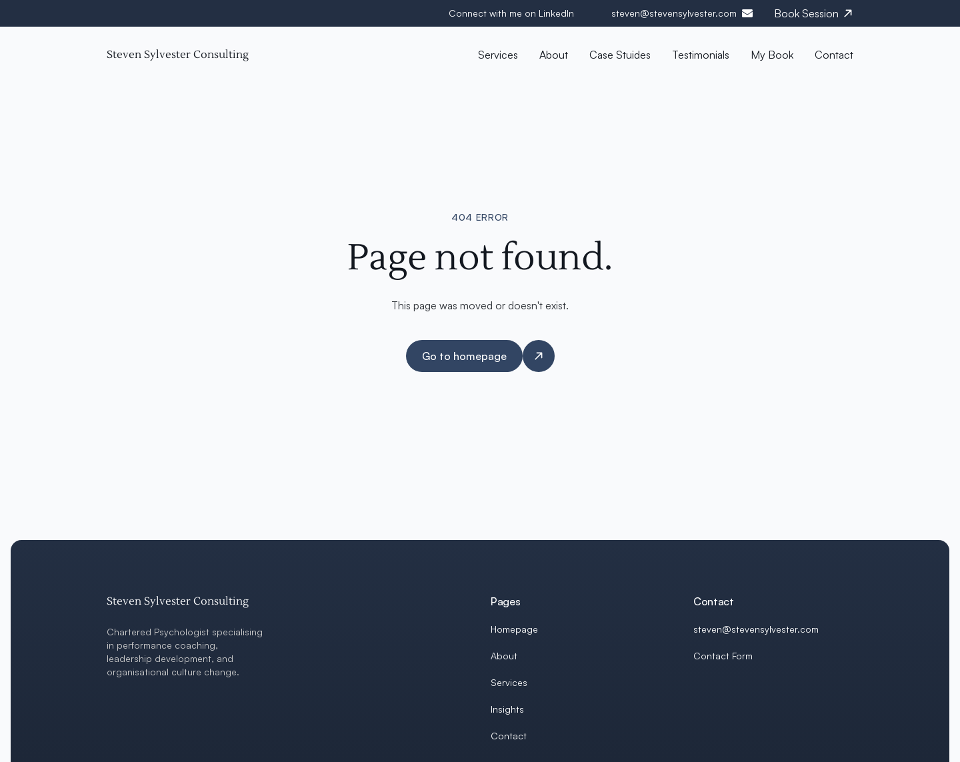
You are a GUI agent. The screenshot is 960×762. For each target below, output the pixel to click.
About (504, 655)
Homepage (514, 629)
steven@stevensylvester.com (674, 13)
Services (509, 682)
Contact (509, 735)
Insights (507, 709)
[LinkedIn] (698, 688)
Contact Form (723, 655)
